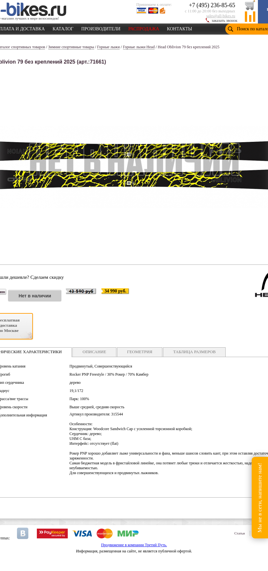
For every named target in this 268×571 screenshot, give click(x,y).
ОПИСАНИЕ (94, 351)
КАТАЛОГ (62, 27)
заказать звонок (224, 20)
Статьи (239, 533)
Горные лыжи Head (139, 47)
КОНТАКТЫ (179, 27)
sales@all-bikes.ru (220, 16)
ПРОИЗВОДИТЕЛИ (100, 27)
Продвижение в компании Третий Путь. (134, 545)
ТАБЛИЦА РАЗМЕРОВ (194, 351)
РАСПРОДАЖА (143, 27)
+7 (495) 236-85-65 (212, 5)
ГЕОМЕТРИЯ (140, 351)
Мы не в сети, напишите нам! (260, 497)
